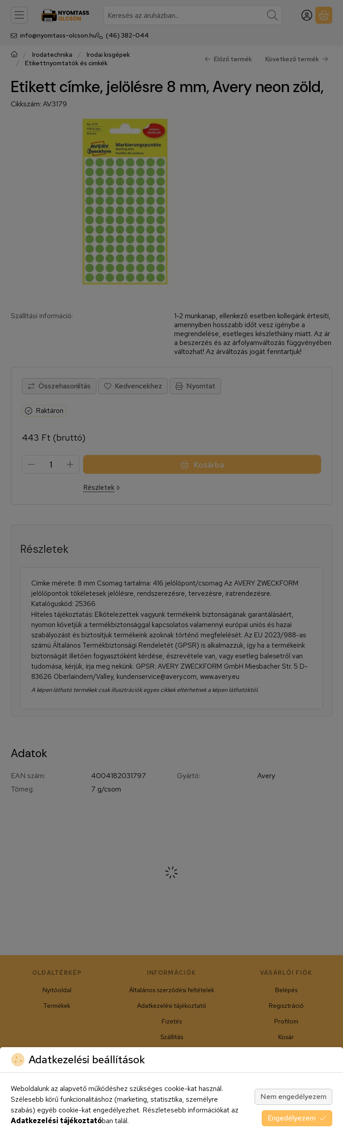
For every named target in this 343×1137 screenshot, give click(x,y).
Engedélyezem (297, 1118)
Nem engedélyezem (293, 1096)
